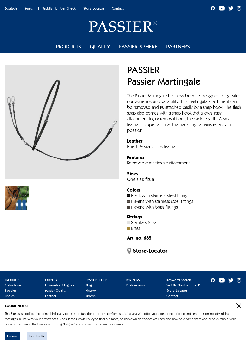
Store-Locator (93, 8)
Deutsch (11, 8)
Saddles (10, 290)
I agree (12, 336)
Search (30, 8)
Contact (118, 8)
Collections (13, 285)
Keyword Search (178, 280)
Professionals (135, 285)
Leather (50, 296)
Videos (90, 296)
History (91, 290)
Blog (89, 285)
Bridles (9, 296)
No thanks (36, 336)
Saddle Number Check (59, 8)
